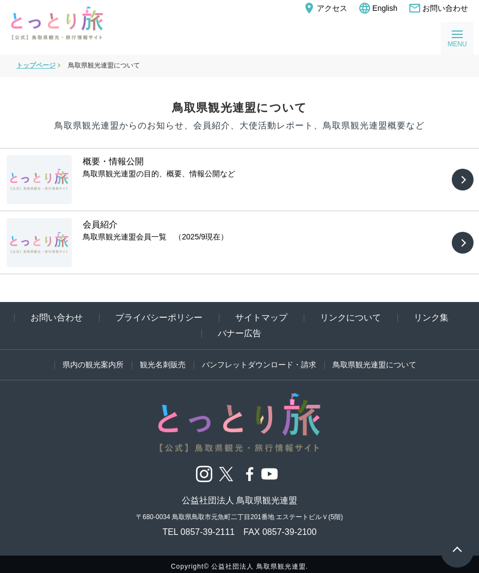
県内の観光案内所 (93, 359)
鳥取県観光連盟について (374, 359)
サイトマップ (261, 312)
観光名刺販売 (163, 359)
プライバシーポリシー (158, 312)
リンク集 (431, 312)
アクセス (325, 8)
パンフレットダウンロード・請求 (259, 359)
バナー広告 (239, 327)
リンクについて (350, 312)
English (377, 8)
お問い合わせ (438, 8)
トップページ (36, 65)
